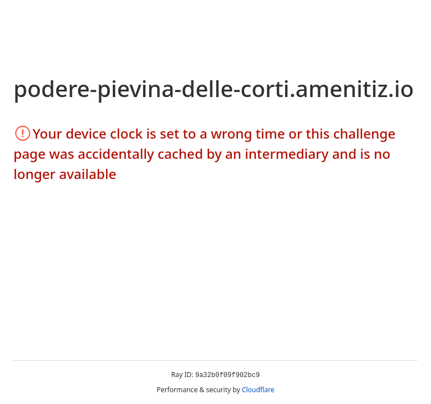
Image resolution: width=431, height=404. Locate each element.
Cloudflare (258, 389)
